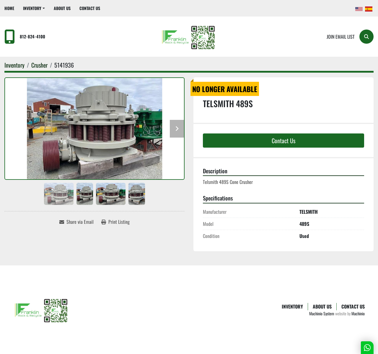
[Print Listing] (115, 221)
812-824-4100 (32, 36)
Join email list (341, 36)
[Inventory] (14, 65)
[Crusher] (39, 65)
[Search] (366, 37)
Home (9, 8)
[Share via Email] (76, 221)
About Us (62, 8)
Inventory (32, 8)
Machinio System (321, 313)
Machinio (358, 313)
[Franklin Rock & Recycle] (41, 309)
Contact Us (89, 8)
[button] (34, 8)
